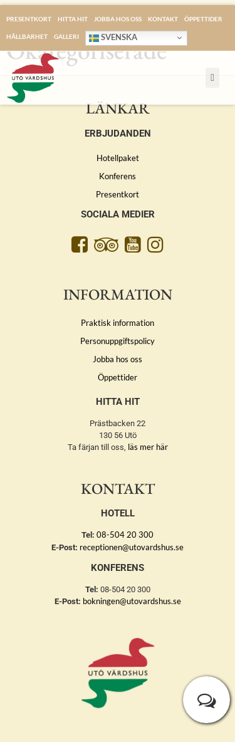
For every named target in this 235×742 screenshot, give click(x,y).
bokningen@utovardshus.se (132, 601)
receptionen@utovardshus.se (132, 547)
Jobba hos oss (118, 19)
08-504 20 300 (125, 535)
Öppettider (203, 19)
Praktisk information (117, 323)
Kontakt (163, 19)
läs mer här (148, 447)
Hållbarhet (27, 36)
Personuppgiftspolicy (117, 341)
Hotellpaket (118, 158)
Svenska (113, 37)
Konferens (117, 176)
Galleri (66, 36)
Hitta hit (73, 19)
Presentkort (28, 19)
